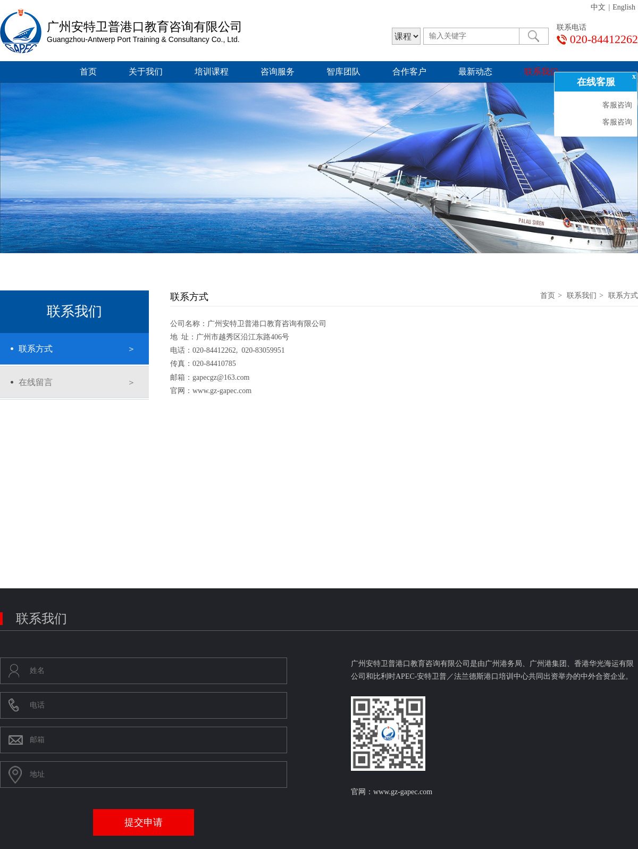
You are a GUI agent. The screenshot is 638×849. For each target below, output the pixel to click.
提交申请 (143, 822)
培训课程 (212, 71)
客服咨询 (616, 105)
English (623, 7)
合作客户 (409, 71)
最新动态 (475, 71)
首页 (88, 71)
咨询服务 (278, 71)
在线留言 (36, 382)
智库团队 (343, 71)
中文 (598, 7)
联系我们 (541, 71)
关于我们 (146, 71)
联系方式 (36, 348)
